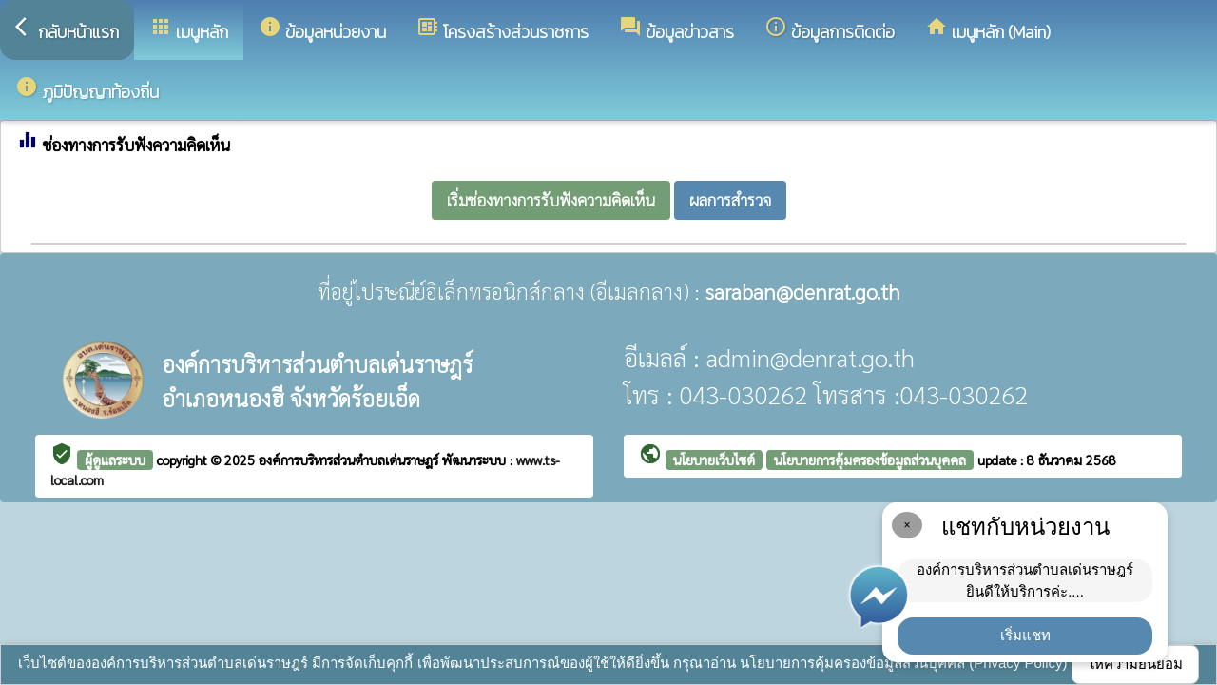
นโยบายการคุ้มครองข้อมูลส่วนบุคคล (870, 459)
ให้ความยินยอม (1135, 664)
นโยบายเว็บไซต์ (714, 459)
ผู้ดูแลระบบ (115, 459)
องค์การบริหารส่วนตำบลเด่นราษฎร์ (350, 459)
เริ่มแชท (1025, 635)
